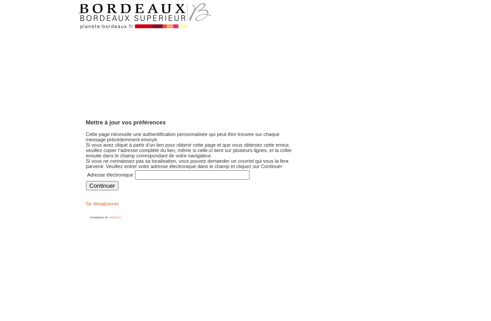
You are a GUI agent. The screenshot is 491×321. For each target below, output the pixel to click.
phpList (115, 217)
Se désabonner (102, 203)
